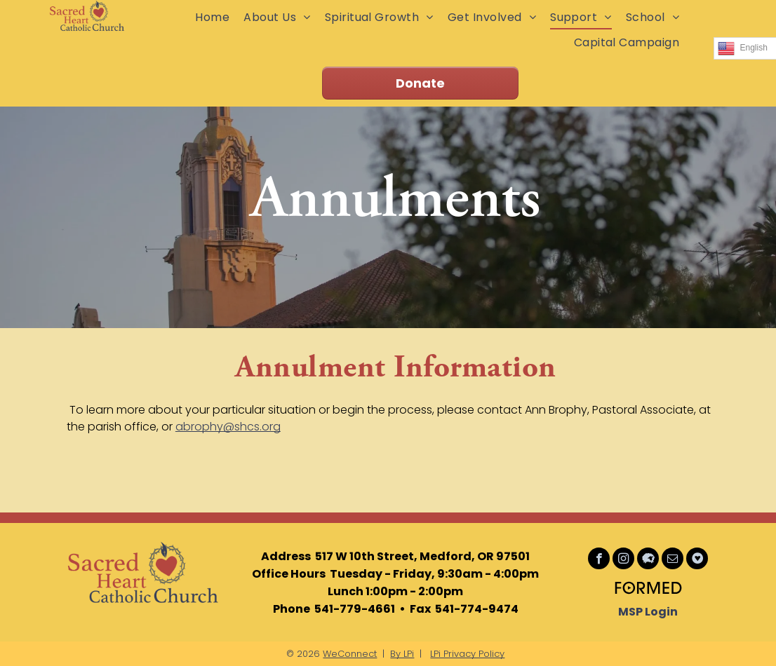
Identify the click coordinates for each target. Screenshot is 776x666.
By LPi (402, 653)
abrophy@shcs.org (228, 427)
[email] (672, 560)
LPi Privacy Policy (467, 653)
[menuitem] (212, 17)
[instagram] (623, 560)
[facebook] (599, 560)
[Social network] (648, 560)
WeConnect (350, 653)
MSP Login (648, 612)
